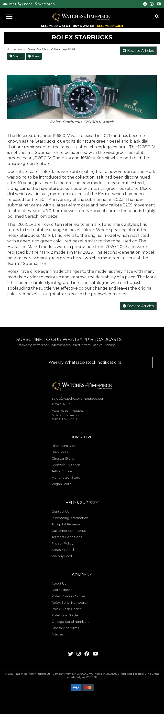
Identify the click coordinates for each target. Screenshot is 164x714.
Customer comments (69, 531)
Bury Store (60, 452)
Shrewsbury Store (66, 465)
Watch (16, 56)
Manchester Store (66, 477)
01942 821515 (61, 404)
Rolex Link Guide (65, 615)
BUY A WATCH (83, 26)
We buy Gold (62, 556)
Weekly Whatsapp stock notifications (85, 362)
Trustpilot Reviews (66, 524)
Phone (27, 4)
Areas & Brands (63, 550)
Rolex (33, 56)
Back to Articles (138, 50)
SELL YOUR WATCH (55, 26)
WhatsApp (46, 4)
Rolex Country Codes (68, 596)
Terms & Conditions (67, 537)
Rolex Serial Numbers (69, 602)
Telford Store (62, 471)
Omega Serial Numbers (70, 621)
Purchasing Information (70, 518)
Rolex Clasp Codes (66, 609)
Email (11, 4)
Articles (57, 634)
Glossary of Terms (65, 628)
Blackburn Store (65, 446)
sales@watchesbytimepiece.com (78, 398)
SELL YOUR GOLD (110, 26)
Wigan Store (62, 484)
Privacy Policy (62, 543)
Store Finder (62, 590)
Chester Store (63, 458)
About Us (59, 583)
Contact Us (60, 511)
